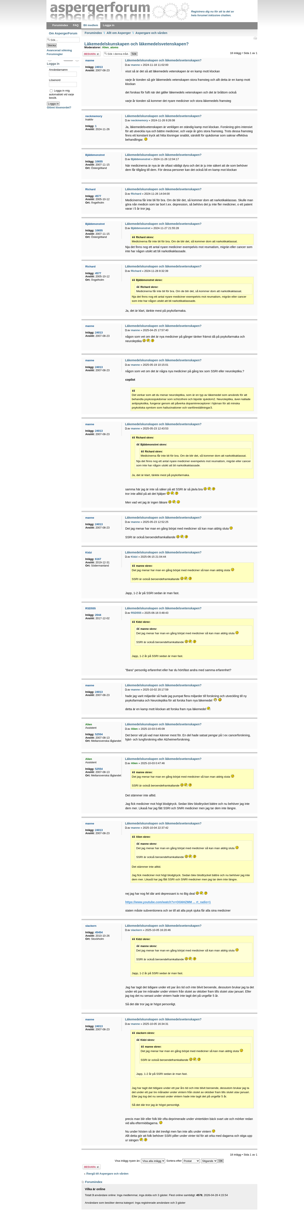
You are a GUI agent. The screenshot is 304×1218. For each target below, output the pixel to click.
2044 (98, 614)
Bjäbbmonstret (140, 159)
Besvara (92, 54)
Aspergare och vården (151, 33)
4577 (98, 196)
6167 (98, 559)
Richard (136, 193)
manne (135, 64)
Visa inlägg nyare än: (140, 1160)
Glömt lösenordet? (59, 107)
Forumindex (93, 33)
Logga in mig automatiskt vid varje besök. (61, 94)
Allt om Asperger (119, 33)
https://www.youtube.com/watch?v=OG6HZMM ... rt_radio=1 (168, 902)
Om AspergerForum (63, 33)
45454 (99, 932)
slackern (136, 930)
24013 (99, 67)
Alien (105, 47)
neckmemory (139, 120)
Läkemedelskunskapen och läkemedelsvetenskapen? (136, 44)
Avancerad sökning (59, 50)
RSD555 (136, 612)
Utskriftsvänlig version (255, 38)
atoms (114, 47)
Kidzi (134, 556)
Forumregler (55, 54)
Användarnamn (58, 69)
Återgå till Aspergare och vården (107, 1173)
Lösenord (54, 80)
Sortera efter (183, 1160)
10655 (99, 161)
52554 (99, 734)
